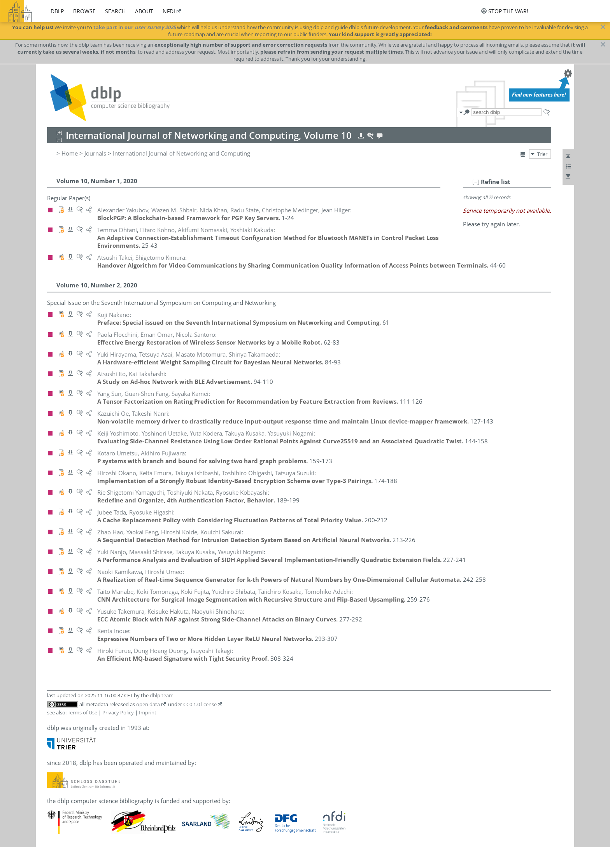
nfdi (169, 11)
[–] (475, 182)
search (115, 11)
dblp (57, 11)
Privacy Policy (118, 712)
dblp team (162, 695)
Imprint (147, 712)
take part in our (134, 27)
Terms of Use (82, 712)
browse (84, 11)
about (144, 11)
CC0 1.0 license (200, 704)
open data (148, 704)
